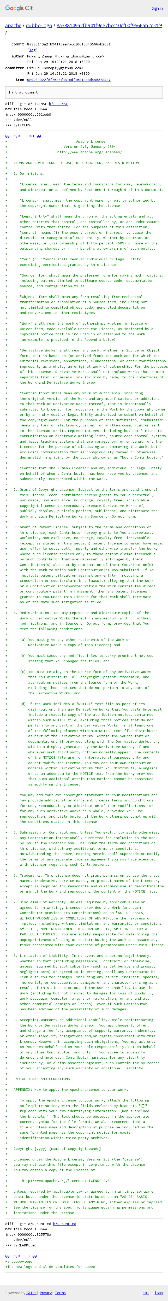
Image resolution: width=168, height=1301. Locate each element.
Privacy (46, 1292)
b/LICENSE (58, 104)
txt (146, 1292)
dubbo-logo (39, 25)
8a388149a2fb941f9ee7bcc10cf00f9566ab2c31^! (109, 25)
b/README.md (64, 1224)
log (32, 50)
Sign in (157, 8)
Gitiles (31, 1292)
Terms (60, 1292)
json (158, 1292)
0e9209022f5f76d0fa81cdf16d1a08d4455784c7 (69, 79)
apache (13, 25)
